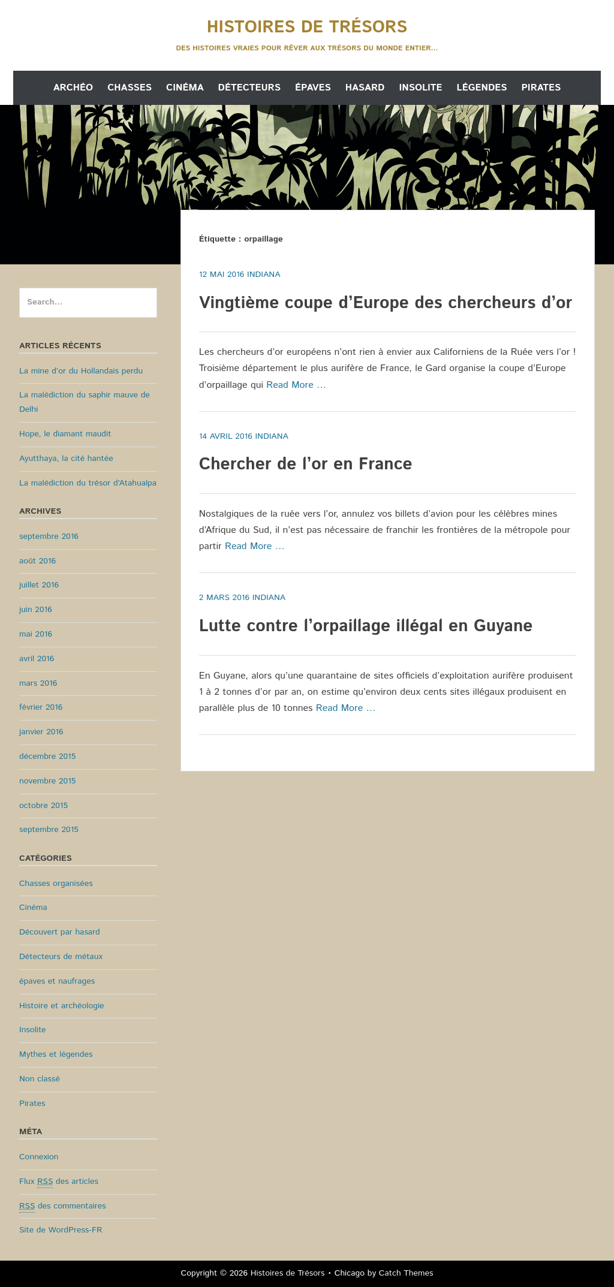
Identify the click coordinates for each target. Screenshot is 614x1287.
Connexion (39, 1157)
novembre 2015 (47, 781)
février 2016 (40, 707)
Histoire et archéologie (61, 1006)
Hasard (365, 88)
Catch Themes (406, 1273)
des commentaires (62, 1206)
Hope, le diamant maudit (65, 434)
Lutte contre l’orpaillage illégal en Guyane (366, 626)
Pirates (541, 88)
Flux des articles (58, 1182)
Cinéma (185, 88)
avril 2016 (36, 659)
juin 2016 (35, 610)
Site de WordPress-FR (60, 1230)
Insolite (420, 88)
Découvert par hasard (59, 932)
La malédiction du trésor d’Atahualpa (87, 483)
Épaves (313, 88)
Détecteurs (249, 88)
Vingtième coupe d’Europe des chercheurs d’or (385, 303)
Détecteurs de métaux (61, 957)
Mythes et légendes (55, 1054)
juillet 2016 (39, 585)
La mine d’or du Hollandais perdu (81, 371)
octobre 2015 (43, 806)
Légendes (482, 88)
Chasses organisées (56, 884)
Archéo (73, 88)
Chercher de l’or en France (306, 465)
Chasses (129, 88)
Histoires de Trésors (307, 28)
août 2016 (37, 561)
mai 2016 (35, 634)
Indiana (263, 275)
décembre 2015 (47, 756)
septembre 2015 (49, 830)
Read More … (296, 385)
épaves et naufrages (57, 981)
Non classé (39, 1079)
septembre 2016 (49, 536)
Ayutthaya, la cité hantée (66, 459)
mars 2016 (38, 683)
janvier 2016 (41, 732)
